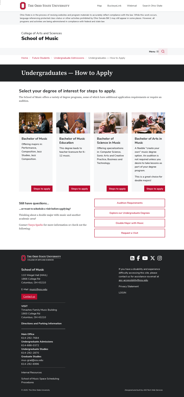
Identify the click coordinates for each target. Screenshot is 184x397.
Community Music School (151, 51)
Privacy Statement (129, 286)
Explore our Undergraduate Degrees (130, 212)
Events (100, 51)
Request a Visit (129, 232)
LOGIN (122, 292)
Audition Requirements (130, 202)
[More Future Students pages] (76, 52)
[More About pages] (26, 52)
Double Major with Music (130, 222)
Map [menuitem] (99, 5)
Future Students (66, 51)
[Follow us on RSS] (132, 258)
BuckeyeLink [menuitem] (114, 5)
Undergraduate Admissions (69, 57)
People (86, 51)
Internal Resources (31, 372)
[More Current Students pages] (52, 52)
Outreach (113, 51)
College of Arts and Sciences (41, 33)
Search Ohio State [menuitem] (152, 5)
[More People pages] (91, 52)
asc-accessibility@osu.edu (133, 279)
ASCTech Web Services (153, 389)
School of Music (39, 38)
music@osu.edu (38, 289)
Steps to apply (42, 188)
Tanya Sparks (35, 224)
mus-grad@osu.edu (32, 360)
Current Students (41, 51)
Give (127, 51)
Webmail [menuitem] (132, 5)
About (21, 51)
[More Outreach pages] (119, 52)
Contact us (29, 296)
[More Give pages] (131, 52)
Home (24, 57)
